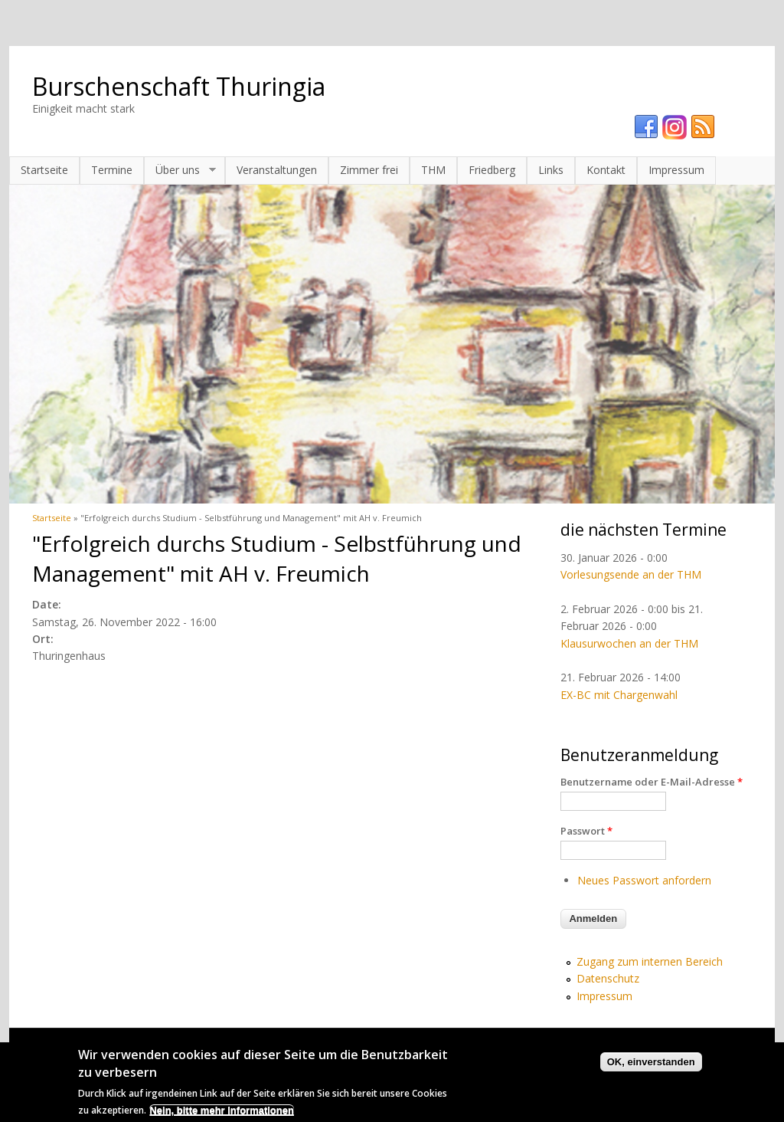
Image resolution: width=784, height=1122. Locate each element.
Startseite (44, 169)
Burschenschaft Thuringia (178, 86)
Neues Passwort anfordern (644, 880)
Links (551, 169)
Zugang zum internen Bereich (650, 961)
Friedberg (492, 169)
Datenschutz (608, 978)
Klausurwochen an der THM (629, 643)
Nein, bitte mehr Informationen (221, 1114)
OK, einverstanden (651, 1066)
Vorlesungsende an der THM (630, 574)
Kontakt (606, 169)
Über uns (180, 170)
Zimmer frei (369, 169)
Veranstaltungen (277, 169)
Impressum (676, 169)
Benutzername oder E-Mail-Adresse (651, 782)
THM (433, 169)
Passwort (586, 831)
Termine (111, 169)
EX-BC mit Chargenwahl (619, 694)
